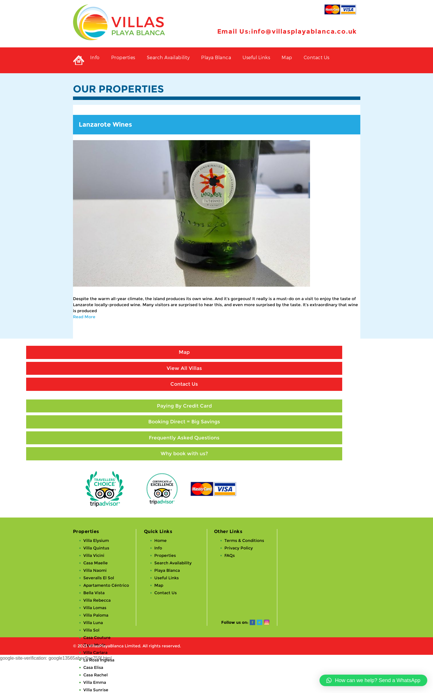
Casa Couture (97, 637)
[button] (373, 680)
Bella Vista (94, 592)
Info (95, 57)
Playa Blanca (216, 57)
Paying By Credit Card (184, 406)
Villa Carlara (95, 652)
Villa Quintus (96, 548)
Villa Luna (93, 622)
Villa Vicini (93, 555)
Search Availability (168, 57)
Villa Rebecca (97, 600)
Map (287, 57)
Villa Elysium (96, 540)
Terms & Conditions (244, 540)
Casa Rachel (95, 674)
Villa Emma (94, 682)
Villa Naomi (95, 570)
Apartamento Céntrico (106, 585)
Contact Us (317, 57)
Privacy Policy (238, 548)
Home (160, 540)
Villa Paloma (95, 615)
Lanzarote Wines (105, 124)
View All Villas (184, 368)
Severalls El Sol (98, 577)
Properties (123, 57)
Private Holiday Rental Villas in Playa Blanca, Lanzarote (78, 60)
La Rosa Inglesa (98, 660)
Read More (84, 316)
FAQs (229, 555)
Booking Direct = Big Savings (184, 421)
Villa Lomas (94, 607)
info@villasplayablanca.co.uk (304, 31)
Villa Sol (91, 630)
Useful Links (256, 57)
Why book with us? (184, 453)
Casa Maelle (95, 562)
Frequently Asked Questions (184, 438)
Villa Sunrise (95, 689)
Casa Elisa (93, 667)
